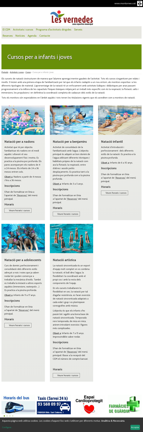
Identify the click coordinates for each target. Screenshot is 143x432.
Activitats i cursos (23, 29)
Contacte (44, 35)
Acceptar (135, 427)
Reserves (8, 35)
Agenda (32, 35)
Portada (4, 72)
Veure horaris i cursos (19, 210)
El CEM (6, 29)
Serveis (78, 29)
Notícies (20, 35)
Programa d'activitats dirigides (53, 29)
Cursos (28, 72)
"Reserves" (22, 195)
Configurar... (7, 427)
